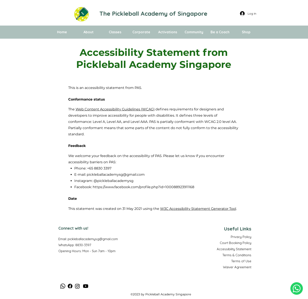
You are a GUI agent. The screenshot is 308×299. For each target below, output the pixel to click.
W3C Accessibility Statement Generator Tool (198, 209)
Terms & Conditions (236, 255)
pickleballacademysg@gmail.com (116, 174)
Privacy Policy (241, 237)
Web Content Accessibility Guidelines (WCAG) (115, 109)
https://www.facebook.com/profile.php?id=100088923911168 (143, 187)
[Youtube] (86, 286)
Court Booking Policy (235, 243)
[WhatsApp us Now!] (297, 288)
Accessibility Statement (234, 249)
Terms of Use (241, 261)
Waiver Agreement (237, 267)
